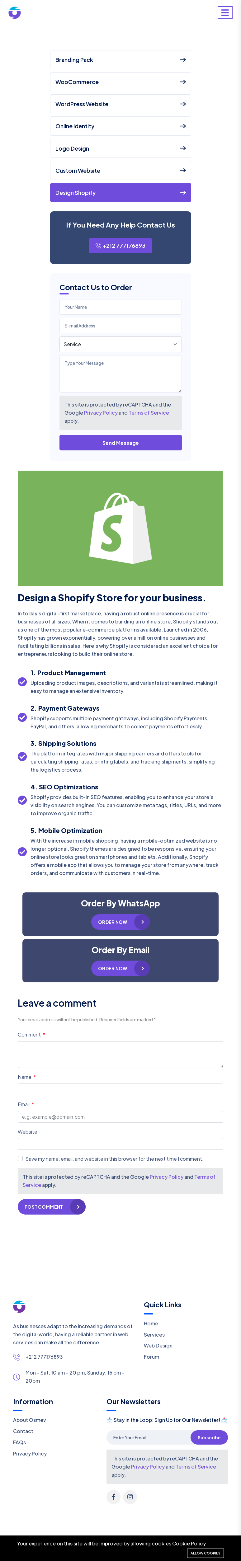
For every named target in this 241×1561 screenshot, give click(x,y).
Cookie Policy (189, 1543)
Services (154, 1334)
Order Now (112, 922)
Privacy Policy (101, 412)
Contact (23, 1431)
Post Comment (44, 1207)
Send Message (120, 443)
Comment (30, 1034)
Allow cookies (205, 1553)
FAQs (19, 1442)
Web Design (158, 1345)
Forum (151, 1356)
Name (25, 1077)
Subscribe (209, 1437)
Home (151, 1323)
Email (24, 1104)
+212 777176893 (120, 245)
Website (27, 1131)
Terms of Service (149, 412)
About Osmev (29, 1420)
